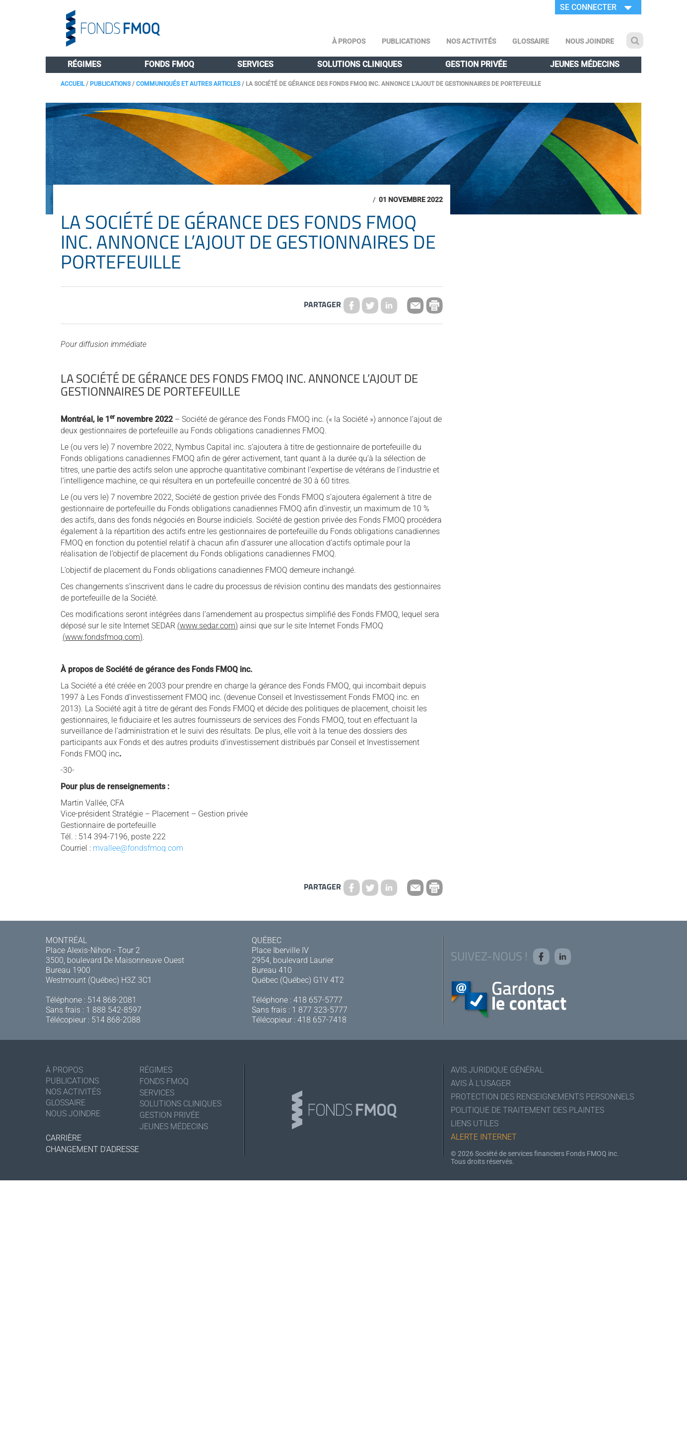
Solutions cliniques (359, 64)
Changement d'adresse (92, 1149)
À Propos (348, 41)
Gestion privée (476, 64)
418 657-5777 (318, 1000)
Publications (406, 41)
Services (255, 64)
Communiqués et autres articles (188, 83)
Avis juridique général (497, 1070)
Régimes (84, 64)
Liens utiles (474, 1123)
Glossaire (530, 41)
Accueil (72, 83)
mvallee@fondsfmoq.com (138, 848)
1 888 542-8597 (113, 1010)
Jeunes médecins (584, 64)
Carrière (63, 1138)
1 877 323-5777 (319, 1010)
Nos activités (471, 41)
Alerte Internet (484, 1137)
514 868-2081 (112, 1000)
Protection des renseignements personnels (542, 1096)
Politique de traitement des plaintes (527, 1110)
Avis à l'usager (481, 1083)
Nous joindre (589, 41)
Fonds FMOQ (169, 64)
